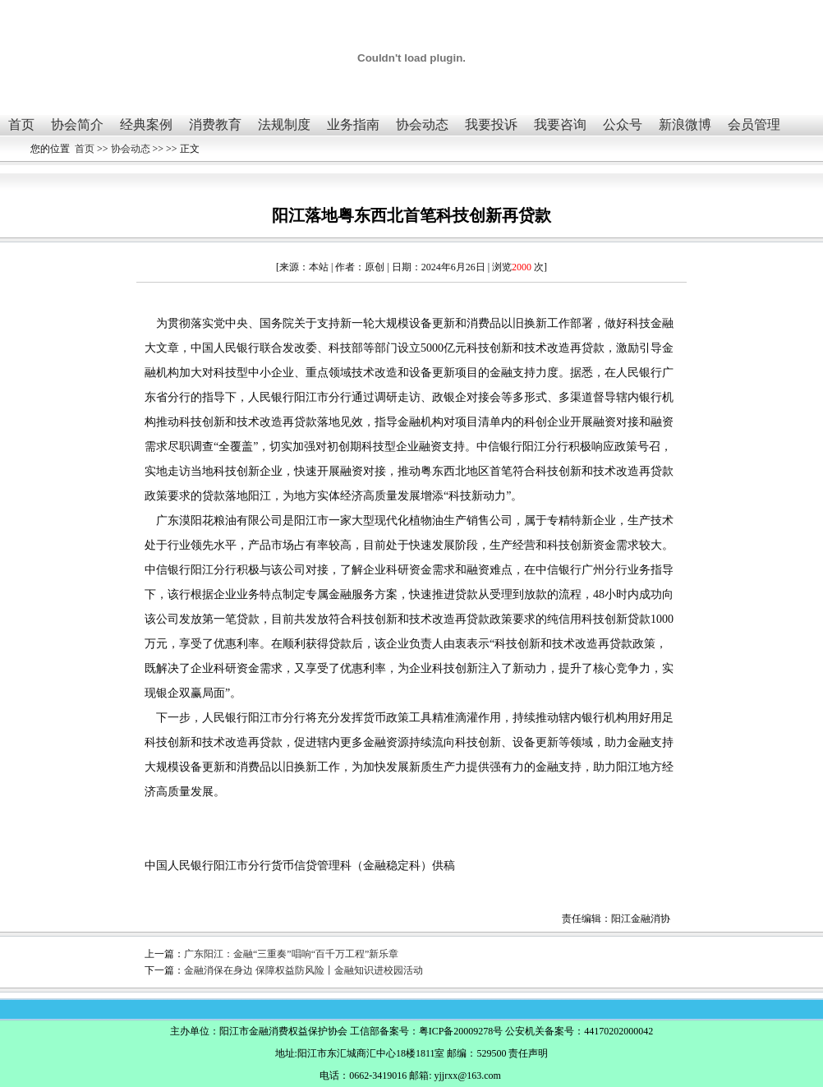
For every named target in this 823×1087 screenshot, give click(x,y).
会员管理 (754, 124)
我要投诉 (491, 124)
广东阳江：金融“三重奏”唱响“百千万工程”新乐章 (291, 954)
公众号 (622, 124)
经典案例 (146, 124)
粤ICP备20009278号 (461, 1031)
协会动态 (422, 124)
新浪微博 (685, 124)
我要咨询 (560, 124)
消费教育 (215, 124)
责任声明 (528, 1053)
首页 (21, 124)
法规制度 (284, 124)
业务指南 (353, 124)
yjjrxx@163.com (467, 1075)
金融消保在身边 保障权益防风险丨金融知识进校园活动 (303, 970)
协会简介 (77, 124)
